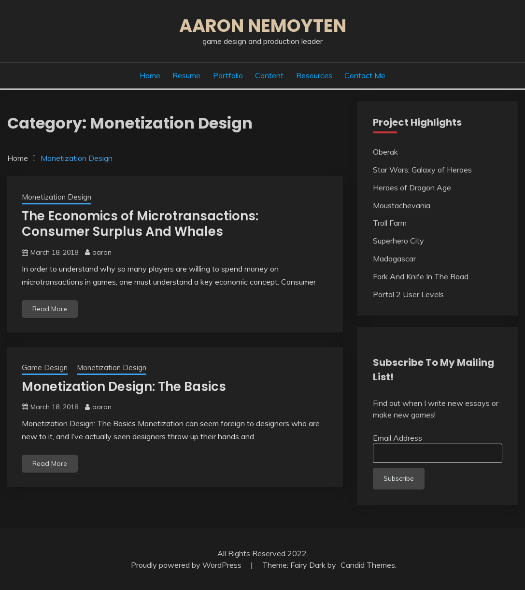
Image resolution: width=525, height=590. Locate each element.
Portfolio (228, 75)
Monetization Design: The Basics (124, 386)
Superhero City (398, 240)
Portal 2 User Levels (408, 294)
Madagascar (394, 258)
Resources (314, 75)
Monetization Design (56, 196)
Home (150, 75)
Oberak (385, 152)
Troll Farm (390, 223)
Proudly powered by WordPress (187, 565)
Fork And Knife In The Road (420, 276)
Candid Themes (368, 565)
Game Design (45, 367)
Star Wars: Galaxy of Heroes (422, 169)
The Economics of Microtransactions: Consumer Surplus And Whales (140, 224)
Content (269, 75)
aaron (102, 252)
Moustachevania (401, 205)
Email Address (397, 438)
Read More (49, 308)
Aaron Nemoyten (262, 25)
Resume (186, 75)
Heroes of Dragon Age (412, 187)
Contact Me (364, 75)
